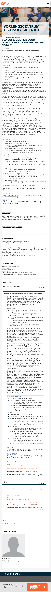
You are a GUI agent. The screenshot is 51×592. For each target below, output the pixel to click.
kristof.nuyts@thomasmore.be (11, 562)
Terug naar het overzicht (12, 37)
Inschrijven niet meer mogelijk (35, 587)
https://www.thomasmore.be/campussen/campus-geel (22, 468)
